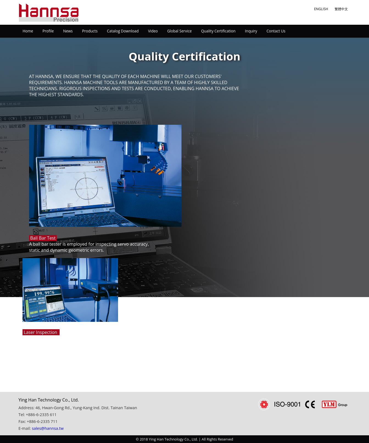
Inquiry (251, 31)
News (68, 31)
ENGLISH (321, 9)
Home (28, 31)
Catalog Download (123, 31)
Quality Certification (218, 31)
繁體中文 (341, 9)
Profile (48, 31)
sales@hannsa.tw (48, 428)
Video (153, 31)
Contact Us (276, 31)
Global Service (179, 31)
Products (89, 31)
